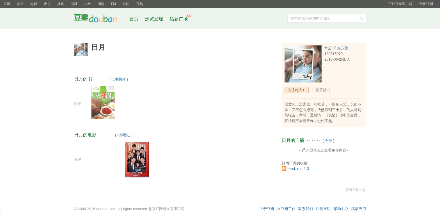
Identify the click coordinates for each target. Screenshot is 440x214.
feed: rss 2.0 (298, 168)
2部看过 (123, 135)
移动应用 (358, 209)
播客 (60, 4)
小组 (87, 4)
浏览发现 (154, 19)
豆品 (139, 4)
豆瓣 (6, 4)
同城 (74, 4)
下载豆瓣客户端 (400, 4)
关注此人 (295, 90)
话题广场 (179, 19)
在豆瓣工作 (286, 209)
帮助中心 (341, 209)
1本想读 (119, 79)
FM (113, 4)
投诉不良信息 (356, 190)
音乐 (47, 4)
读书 (20, 4)
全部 (328, 141)
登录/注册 (426, 4)
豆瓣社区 (100, 19)
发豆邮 (321, 90)
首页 (133, 19)
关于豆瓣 (267, 209)
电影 (33, 4)
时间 (126, 4)
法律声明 (323, 209)
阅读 (101, 4)
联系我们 (305, 209)
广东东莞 (341, 48)
